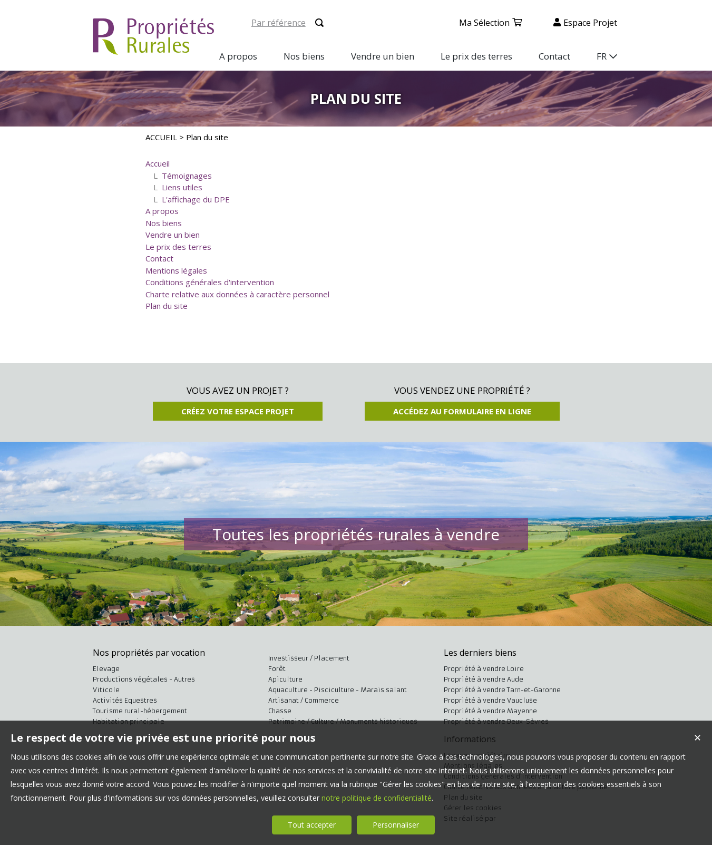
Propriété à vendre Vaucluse (490, 700)
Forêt (277, 669)
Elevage (106, 669)
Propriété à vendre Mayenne (490, 711)
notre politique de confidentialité (376, 798)
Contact (159, 258)
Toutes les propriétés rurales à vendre (356, 534)
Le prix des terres (178, 246)
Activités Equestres (125, 700)
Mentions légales (176, 270)
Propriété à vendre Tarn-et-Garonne (502, 690)
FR (602, 56)
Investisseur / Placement (308, 658)
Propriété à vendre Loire (484, 669)
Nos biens (163, 223)
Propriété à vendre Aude (483, 679)
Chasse (279, 711)
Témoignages (187, 175)
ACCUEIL (161, 137)
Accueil (157, 163)
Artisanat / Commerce (303, 700)
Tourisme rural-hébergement (140, 711)
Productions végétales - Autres (144, 679)
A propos (162, 211)
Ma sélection (484, 22)
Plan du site (166, 305)
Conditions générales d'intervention (209, 282)
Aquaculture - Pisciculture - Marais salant (337, 690)
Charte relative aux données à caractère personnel (237, 294)
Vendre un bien (172, 234)
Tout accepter (312, 825)
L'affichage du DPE (196, 199)
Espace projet (590, 22)
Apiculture (285, 679)
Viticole (106, 690)
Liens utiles (182, 187)
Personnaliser (396, 825)
